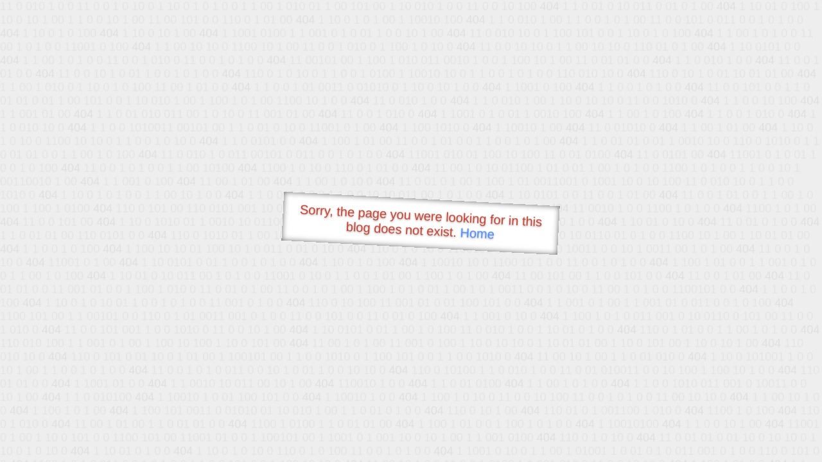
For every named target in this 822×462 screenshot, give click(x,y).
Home (477, 233)
